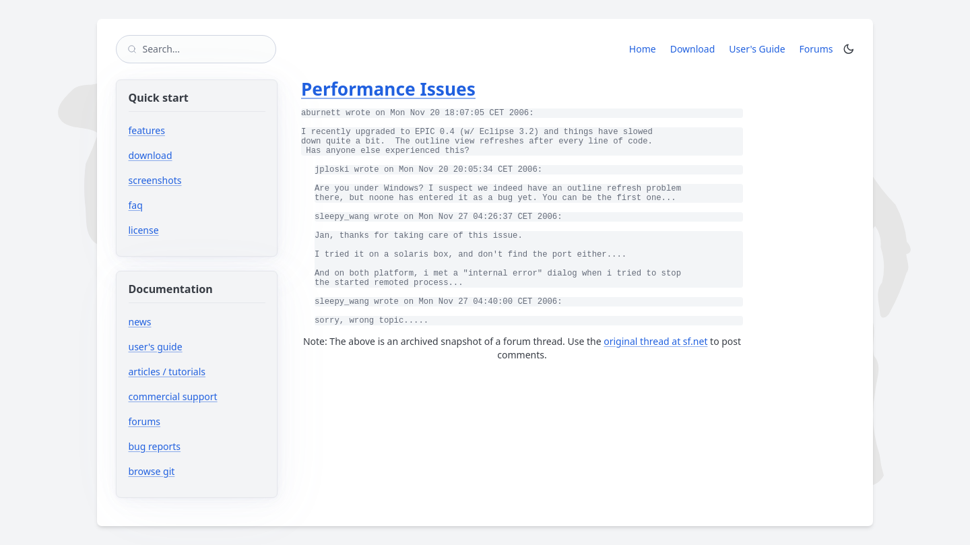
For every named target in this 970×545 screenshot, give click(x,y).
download (150, 155)
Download (692, 48)
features (147, 130)
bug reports (195, 446)
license (144, 230)
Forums (819, 48)
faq (136, 205)
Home (642, 48)
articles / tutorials (167, 371)
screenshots (155, 180)
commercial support (173, 396)
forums (185, 421)
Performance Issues (388, 89)
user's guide (156, 346)
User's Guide (757, 48)
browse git (192, 471)
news (140, 321)
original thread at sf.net (655, 341)
